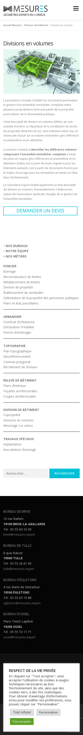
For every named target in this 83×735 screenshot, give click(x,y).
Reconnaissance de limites (22, 277)
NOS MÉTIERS (16, 256)
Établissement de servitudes (23, 292)
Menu (75, 8)
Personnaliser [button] (48, 712)
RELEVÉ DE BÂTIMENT (20, 380)
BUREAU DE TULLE (17, 545)
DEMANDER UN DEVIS (40, 211)
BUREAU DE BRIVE (16, 511)
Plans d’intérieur (14, 386)
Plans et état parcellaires (21, 303)
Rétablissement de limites (22, 282)
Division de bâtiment (36, 25)
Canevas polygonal (16, 362)
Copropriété (11, 415)
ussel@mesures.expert (19, 637)
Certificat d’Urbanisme (19, 322)
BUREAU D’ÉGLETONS (19, 580)
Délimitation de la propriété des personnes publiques (41, 298)
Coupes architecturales (19, 396)
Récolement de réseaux (20, 367)
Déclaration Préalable (18, 327)
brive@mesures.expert (19, 534)
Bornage (10, 271)
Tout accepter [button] (22, 721)
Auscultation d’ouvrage (19, 449)
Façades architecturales (20, 391)
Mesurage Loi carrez (18, 425)
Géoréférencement (17, 356)
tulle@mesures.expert (18, 569)
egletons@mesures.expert (22, 603)
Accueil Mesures (12, 25)
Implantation (12, 444)
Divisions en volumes (18, 420)
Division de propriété (18, 287)
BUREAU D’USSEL (16, 614)
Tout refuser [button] (22, 712)
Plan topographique (17, 351)
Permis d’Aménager (17, 332)
